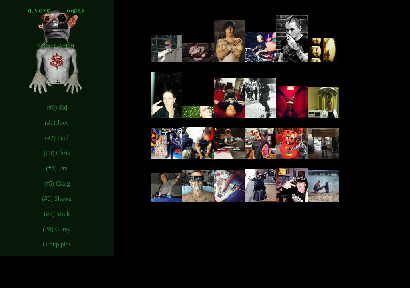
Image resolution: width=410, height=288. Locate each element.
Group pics (57, 244)
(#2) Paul (56, 137)
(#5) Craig (57, 183)
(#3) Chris (57, 153)
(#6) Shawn (57, 198)
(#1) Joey (57, 122)
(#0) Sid (56, 107)
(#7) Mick (57, 213)
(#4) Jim (57, 168)
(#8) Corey (57, 229)
